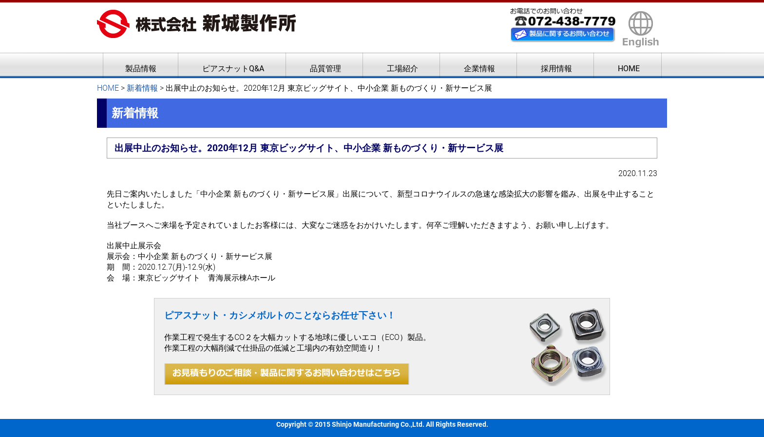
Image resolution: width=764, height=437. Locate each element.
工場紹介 (402, 68)
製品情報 (140, 68)
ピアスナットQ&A (233, 68)
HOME (629, 68)
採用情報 (556, 68)
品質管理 (325, 68)
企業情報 (479, 68)
